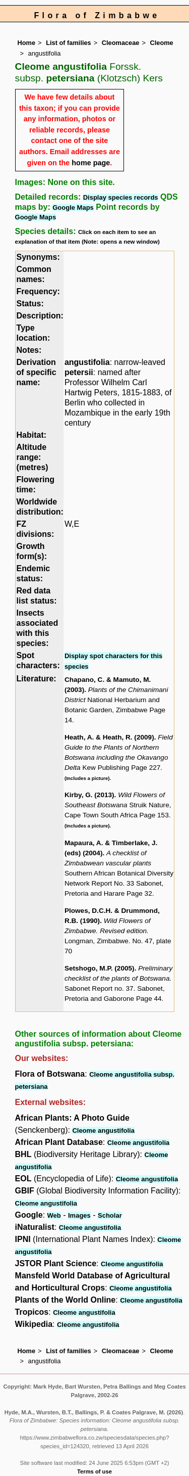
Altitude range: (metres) (32, 457)
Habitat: (32, 435)
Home (27, 43)
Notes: (29, 350)
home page (91, 163)
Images (79, 1215)
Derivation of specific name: (36, 372)
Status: (30, 303)
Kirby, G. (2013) (89, 795)
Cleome (161, 43)
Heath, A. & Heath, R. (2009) (109, 737)
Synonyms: (38, 257)
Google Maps (73, 207)
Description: (40, 315)
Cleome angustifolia (103, 1130)
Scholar (110, 1215)
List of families (68, 43)
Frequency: (38, 291)
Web (54, 1215)
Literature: (36, 678)
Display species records (120, 197)
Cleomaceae (121, 43)
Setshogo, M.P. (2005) (100, 968)
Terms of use (94, 1471)
